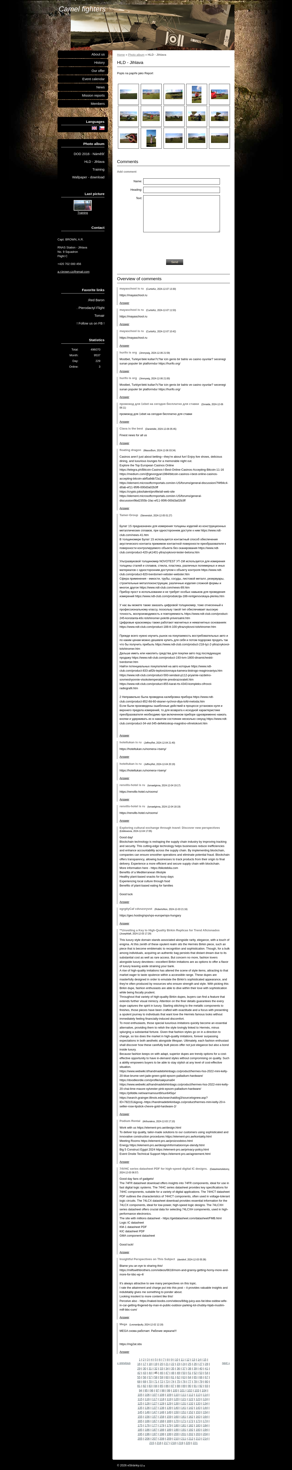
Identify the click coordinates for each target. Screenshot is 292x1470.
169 (169, 1421)
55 (139, 1377)
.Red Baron (96, 300)
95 (146, 1390)
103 (196, 1390)
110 (176, 1394)
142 (190, 1407)
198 (161, 1434)
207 (154, 1438)
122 (190, 1399)
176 (147, 1425)
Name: (137, 181)
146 (147, 1412)
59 (161, 1377)
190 (176, 1429)
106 (147, 1394)
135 (140, 1407)
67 (206, 1377)
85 (161, 1386)
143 (198, 1407)
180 (176, 1425)
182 (190, 1425)
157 (154, 1416)
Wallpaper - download (88, 177)
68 (139, 1381)
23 (178, 1364)
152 (190, 1412)
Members (98, 104)
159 (169, 1416)
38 (189, 1368)
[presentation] (178, 244)
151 (183, 1412)
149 (169, 1412)
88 (178, 1386)
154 (205, 1412)
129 (169, 1403)
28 (206, 1364)
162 (190, 1416)
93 (206, 1386)
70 (150, 1381)
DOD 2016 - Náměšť (89, 154)
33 (161, 1368)
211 (183, 1438)
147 (154, 1412)
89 (183, 1386)
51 (189, 1373)
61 (172, 1377)
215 (151, 1443)
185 (140, 1429)
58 (155, 1377)
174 (205, 1421)
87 (172, 1386)
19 (155, 1364)
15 (204, 1359)
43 (144, 1373)
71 (155, 1381)
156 (147, 1416)
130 (176, 1403)
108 (161, 1394)
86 (167, 1386)
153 (198, 1412)
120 (176, 1399)
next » (226, 1363)
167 (154, 1421)
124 (205, 1399)
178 (161, 1425)
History (99, 62)
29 (139, 1368)
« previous (123, 1363)
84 (155, 1386)
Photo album (136, 54)
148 (161, 1412)
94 (140, 1390)
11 (182, 1359)
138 (161, 1407)
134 (205, 1403)
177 (154, 1425)
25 (189, 1364)
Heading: (136, 189)
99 (168, 1390)
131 (183, 1403)
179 (169, 1425)
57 (150, 1377)
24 (183, 1364)
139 (169, 1407)
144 (205, 1407)
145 (140, 1412)
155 (140, 1416)
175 (140, 1425)
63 (183, 1377)
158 (161, 1416)
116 (147, 1399)
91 (195, 1386)
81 (139, 1386)
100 (175, 1390)
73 (167, 1381)
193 (198, 1429)
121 (183, 1399)
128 (161, 1403)
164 (205, 1416)
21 (167, 1364)
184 (205, 1425)
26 (195, 1364)
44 (150, 1373)
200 (176, 1434)
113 (198, 1394)
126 (147, 1403)
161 (183, 1416)
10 (176, 1359)
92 (200, 1386)
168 (161, 1421)
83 (150, 1386)
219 (180, 1443)
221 (195, 1443)
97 (157, 1390)
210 (176, 1438)
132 (190, 1403)
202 (190, 1434)
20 (161, 1364)
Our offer (98, 71)
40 (200, 1368)
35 (172, 1368)
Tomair (99, 315)
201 (183, 1434)
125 (140, 1403)
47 (167, 1373)
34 (167, 1368)
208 (161, 1438)
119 (169, 1399)
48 (172, 1373)
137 (154, 1407)
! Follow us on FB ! (90, 323)
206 (147, 1438)
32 (155, 1368)
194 (205, 1429)
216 (158, 1443)
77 (189, 1381)
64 (189, 1377)
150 (176, 1412)
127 (154, 1403)
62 (178, 1377)
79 (200, 1381)
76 (183, 1381)
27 (200, 1364)
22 (172, 1364)
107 (154, 1394)
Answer (124, 303)
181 (183, 1425)
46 (161, 1373)
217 (166, 1443)
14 (199, 1359)
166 (147, 1421)
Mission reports (93, 95)
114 (205, 1394)
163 (198, 1416)
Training (98, 169)
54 (206, 1373)
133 (198, 1403)
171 (183, 1421)
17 (144, 1364)
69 (144, 1381)
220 (187, 1443)
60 (167, 1377)
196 (147, 1434)
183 (198, 1425)
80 (206, 1381)
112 (190, 1394)
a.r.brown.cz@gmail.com (73, 271)
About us (98, 54)
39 (195, 1368)
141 (183, 1407)
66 (200, 1377)
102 (189, 1390)
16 (139, 1364)
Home (121, 54)
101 (182, 1390)
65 (195, 1377)
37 (183, 1368)
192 (190, 1429)
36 (178, 1368)
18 (150, 1364)
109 (169, 1394)
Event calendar (93, 79)
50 (183, 1373)
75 (178, 1381)
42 (139, 1373)
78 (195, 1381)
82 (144, 1386)
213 (198, 1438)
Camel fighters (82, 9)
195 (140, 1434)
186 (147, 1429)
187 (154, 1429)
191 (183, 1429)
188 (161, 1429)
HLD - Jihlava (94, 162)
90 (189, 1386)
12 (188, 1359)
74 (172, 1381)
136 (147, 1407)
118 (161, 1399)
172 (190, 1421)
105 (140, 1394)
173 (198, 1421)
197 (154, 1434)
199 (169, 1434)
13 (193, 1359)
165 (140, 1421)
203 (198, 1434)
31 (150, 1368)
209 (169, 1438)
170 (176, 1421)
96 (151, 1390)
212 (190, 1438)
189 (169, 1429)
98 (162, 1390)
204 (205, 1434)
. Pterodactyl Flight (90, 308)
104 (204, 1390)
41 (206, 1368)
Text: (139, 198)
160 (176, 1416)
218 (173, 1443)
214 (205, 1438)
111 (183, 1394)
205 (140, 1438)
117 (154, 1399)
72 (161, 1381)
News (100, 87)
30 (144, 1368)
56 (144, 1377)
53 (200, 1373)
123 (198, 1399)
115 (140, 1399)
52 (195, 1373)
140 (176, 1407)
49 (178, 1373)
